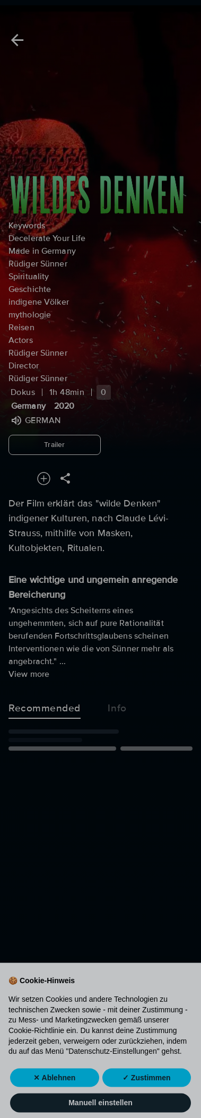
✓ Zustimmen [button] (147, 1096)
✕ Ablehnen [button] (54, 1096)
